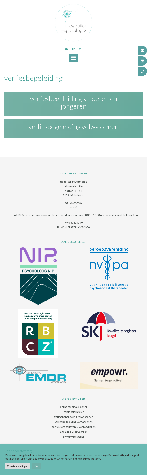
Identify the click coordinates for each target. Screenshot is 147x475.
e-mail (73, 207)
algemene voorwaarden (73, 431)
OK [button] (36, 466)
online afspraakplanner (73, 406)
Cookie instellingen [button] (17, 466)
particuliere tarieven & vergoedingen (74, 426)
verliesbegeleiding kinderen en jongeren (73, 102)
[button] (73, 58)
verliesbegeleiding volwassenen (73, 126)
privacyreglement (73, 436)
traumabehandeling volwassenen (73, 416)
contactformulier (74, 411)
